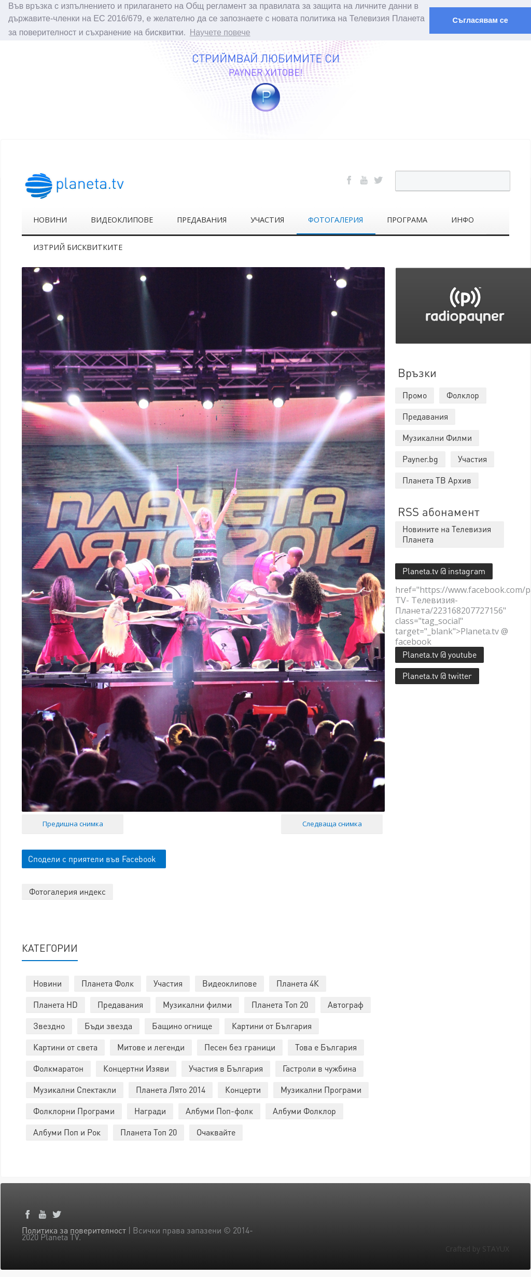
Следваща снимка (332, 823)
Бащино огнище (182, 1025)
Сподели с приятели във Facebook (92, 858)
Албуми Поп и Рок (67, 1131)
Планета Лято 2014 (170, 1089)
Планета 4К (297, 982)
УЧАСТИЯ (267, 219)
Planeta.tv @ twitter (437, 675)
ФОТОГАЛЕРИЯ (335, 219)
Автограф (346, 1003)
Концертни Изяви (136, 1067)
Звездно (49, 1025)
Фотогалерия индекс (67, 890)
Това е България (326, 1046)
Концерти (243, 1089)
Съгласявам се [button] (480, 20)
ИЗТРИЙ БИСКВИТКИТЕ (77, 247)
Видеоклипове (229, 982)
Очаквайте (216, 1131)
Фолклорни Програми (74, 1110)
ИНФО (462, 219)
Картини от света (65, 1046)
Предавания (120, 1003)
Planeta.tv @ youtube (439, 653)
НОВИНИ (50, 219)
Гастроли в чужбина (319, 1067)
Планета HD (55, 1003)
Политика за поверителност (74, 1229)
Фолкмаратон (58, 1067)
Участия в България (226, 1067)
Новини (47, 982)
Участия (168, 982)
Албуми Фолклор (304, 1110)
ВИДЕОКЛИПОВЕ (122, 219)
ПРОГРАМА (407, 219)
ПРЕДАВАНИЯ (202, 219)
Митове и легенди (151, 1046)
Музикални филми (197, 1003)
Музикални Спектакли (74, 1089)
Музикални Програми (321, 1089)
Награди (150, 1110)
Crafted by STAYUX (477, 1248)
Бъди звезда (108, 1025)
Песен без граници (239, 1046)
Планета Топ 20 (279, 1003)
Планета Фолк (107, 982)
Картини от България (272, 1025)
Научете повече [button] (220, 32)
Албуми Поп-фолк (219, 1110)
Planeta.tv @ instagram (443, 570)
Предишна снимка (73, 823)
